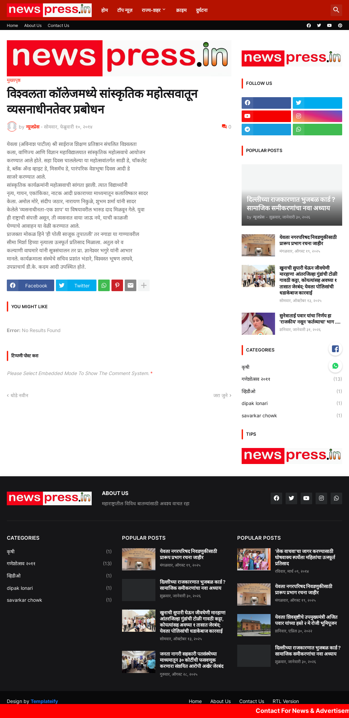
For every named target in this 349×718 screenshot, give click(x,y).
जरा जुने (220, 395)
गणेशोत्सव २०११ (292, 379)
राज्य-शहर (151, 10)
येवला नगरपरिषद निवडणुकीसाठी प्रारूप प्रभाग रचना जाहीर (308, 240)
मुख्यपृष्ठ (13, 80)
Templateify (44, 701)
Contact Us (58, 25)
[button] (336, 10)
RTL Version (286, 701)
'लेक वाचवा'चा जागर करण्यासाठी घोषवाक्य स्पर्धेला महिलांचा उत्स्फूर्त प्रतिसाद (305, 557)
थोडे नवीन (19, 395)
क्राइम (181, 10)
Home (12, 25)
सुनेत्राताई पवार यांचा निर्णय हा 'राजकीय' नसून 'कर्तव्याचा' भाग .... (309, 319)
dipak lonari (292, 403)
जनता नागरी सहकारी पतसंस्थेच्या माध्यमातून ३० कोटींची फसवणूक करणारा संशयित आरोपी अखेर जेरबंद (191, 660)
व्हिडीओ (292, 391)
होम (104, 10)
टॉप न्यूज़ (124, 10)
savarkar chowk (292, 415)
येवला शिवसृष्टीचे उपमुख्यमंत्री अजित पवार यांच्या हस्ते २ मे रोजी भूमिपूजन (306, 620)
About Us (33, 25)
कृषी (292, 367)
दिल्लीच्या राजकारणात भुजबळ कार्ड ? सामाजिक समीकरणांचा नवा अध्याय (193, 585)
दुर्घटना (202, 10)
